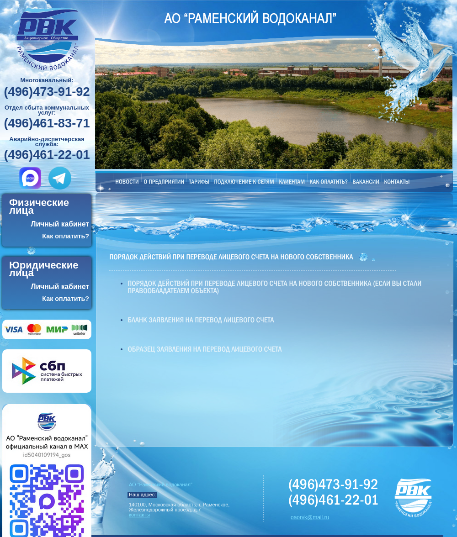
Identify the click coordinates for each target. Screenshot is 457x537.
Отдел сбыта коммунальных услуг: (47, 110)
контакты (139, 514)
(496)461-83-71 (47, 123)
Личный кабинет (60, 224)
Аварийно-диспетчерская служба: (47, 141)
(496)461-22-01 (47, 155)
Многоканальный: (46, 80)
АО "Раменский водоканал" (160, 484)
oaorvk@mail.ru (310, 517)
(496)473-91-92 (47, 92)
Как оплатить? (65, 236)
